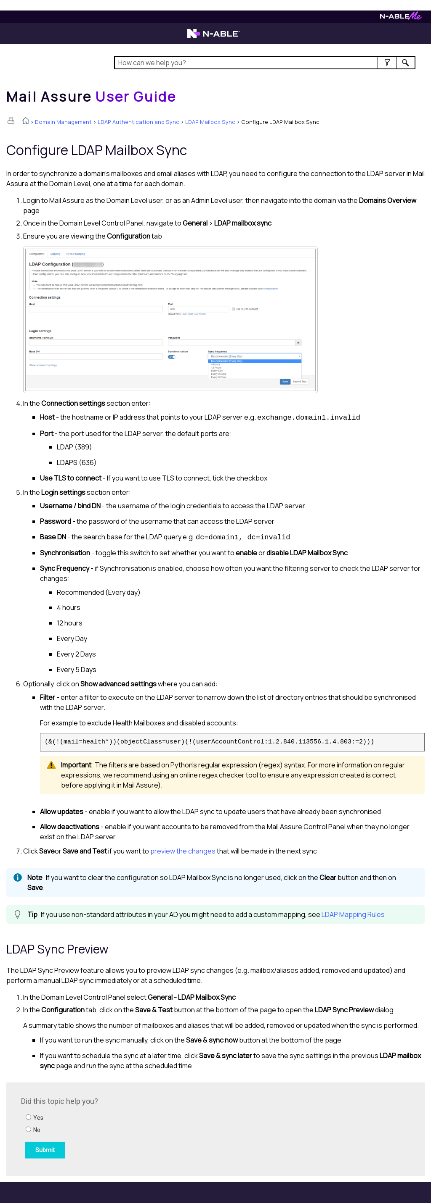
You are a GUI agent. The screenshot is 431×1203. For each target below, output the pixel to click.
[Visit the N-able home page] (213, 37)
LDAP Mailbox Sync (210, 122)
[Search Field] (264, 62)
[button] (387, 62)
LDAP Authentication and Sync (138, 122)
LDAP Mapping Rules (353, 914)
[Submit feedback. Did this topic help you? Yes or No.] (134, 1128)
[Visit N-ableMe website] (401, 18)
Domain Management (63, 122)
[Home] (91, 96)
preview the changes (183, 851)
